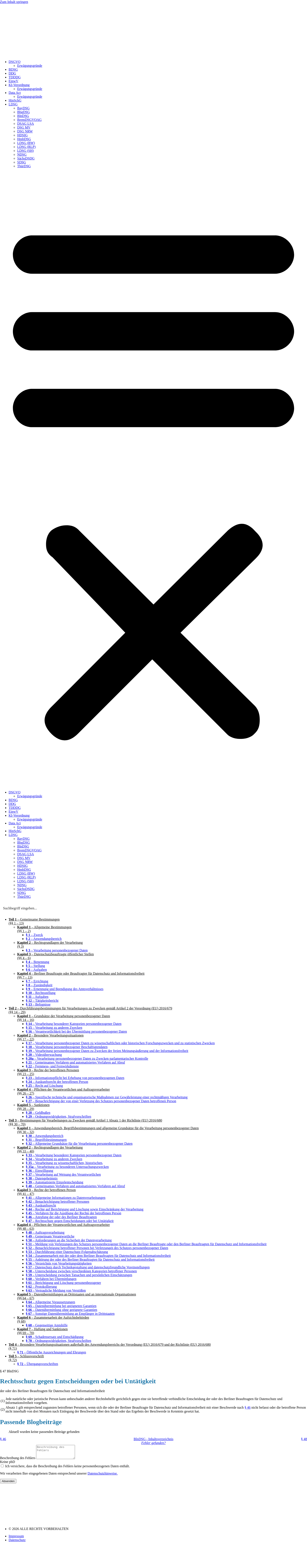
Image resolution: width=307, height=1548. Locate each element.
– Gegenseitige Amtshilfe (47, 1325)
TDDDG (15, 77)
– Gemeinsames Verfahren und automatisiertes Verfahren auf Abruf (75, 1062)
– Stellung (35, 966)
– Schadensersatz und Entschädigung (55, 1337)
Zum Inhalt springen (14, 2)
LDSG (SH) (25, 150)
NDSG (22, 154)
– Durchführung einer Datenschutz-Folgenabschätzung (67, 1252)
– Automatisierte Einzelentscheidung (54, 1182)
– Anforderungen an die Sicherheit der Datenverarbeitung (69, 1240)
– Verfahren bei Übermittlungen (51, 1279)
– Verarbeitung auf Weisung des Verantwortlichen (63, 1174)
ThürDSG (24, 166)
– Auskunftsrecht (41, 1205)
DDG (12, 73)
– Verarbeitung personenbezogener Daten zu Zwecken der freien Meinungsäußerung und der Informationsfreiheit (107, 1051)
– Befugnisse (38, 1004)
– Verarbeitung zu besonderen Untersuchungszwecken (67, 1167)
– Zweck (34, 935)
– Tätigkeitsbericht (42, 1000)
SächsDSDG (26, 158)
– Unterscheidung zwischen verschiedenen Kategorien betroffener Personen (81, 1271)
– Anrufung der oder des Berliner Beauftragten (61, 1217)
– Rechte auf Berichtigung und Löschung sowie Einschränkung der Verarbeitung (85, 1209)
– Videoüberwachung (44, 1054)
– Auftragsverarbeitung (45, 1232)
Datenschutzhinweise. (103, 1476)
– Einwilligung (39, 1170)
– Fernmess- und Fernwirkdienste (52, 1066)
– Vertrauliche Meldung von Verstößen (56, 1290)
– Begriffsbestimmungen (46, 1140)
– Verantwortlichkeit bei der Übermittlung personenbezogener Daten (76, 1031)
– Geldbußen (38, 1112)
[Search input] (153, 908)
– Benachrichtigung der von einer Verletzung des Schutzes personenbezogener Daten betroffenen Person (101, 1101)
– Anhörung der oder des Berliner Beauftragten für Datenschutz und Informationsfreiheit (90, 1259)
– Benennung (37, 962)
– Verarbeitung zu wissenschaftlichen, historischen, (64, 1163)
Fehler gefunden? (153, 1443)
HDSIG (22, 135)
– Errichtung (37, 981)
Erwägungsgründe (29, 65)
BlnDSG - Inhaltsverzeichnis (153, 1439)
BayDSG (23, 108)
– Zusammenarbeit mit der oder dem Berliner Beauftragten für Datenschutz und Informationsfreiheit (98, 1255)
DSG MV (24, 127)
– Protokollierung (41, 1286)
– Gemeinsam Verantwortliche (50, 1236)
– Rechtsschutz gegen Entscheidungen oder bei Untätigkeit (70, 1221)
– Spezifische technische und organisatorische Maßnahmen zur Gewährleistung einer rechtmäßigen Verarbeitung (107, 1097)
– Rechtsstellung (40, 993)
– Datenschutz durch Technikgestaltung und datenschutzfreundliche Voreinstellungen (88, 1267)
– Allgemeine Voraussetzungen (50, 1302)
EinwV (13, 81)
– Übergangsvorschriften (37, 1364)
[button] (153, 479)
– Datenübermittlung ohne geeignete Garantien (61, 1310)
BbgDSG (23, 112)
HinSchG (15, 100)
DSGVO (14, 62)
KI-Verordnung (19, 85)
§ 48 (304, 1439)
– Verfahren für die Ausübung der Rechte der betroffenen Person (73, 1213)
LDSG (13, 104)
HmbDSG (24, 139)
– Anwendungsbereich (44, 939)
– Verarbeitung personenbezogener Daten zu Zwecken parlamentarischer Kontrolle (87, 1058)
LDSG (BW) (26, 143)
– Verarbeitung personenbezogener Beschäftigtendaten (66, 1047)
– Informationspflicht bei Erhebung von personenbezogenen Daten (75, 1078)
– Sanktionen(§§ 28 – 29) (33, 1107)
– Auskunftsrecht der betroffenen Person (57, 1082)
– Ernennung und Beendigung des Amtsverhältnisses (64, 989)
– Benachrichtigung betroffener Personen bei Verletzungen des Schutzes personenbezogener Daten (97, 1248)
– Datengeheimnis (42, 1178)
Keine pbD (7, 1464)
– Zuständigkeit (39, 985)
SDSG (21, 162)
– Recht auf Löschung (44, 1085)
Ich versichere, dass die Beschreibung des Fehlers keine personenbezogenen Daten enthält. (67, 1468)
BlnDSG (23, 116)
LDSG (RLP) (26, 147)
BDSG (13, 69)
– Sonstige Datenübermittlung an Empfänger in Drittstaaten (70, 1313)
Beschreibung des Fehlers (18, 1460)
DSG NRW (25, 131)
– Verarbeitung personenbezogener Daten (57, 950)
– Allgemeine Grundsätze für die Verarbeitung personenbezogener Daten (79, 1143)
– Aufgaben (36, 969)
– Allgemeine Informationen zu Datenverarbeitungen (65, 1197)
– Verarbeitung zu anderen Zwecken (54, 1027)
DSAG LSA (25, 123)
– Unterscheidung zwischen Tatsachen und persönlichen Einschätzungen (79, 1275)
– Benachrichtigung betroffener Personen (57, 1201)
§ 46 (247, 1407)
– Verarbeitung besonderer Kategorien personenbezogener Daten (73, 1024)
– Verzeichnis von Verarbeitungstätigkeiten (59, 1263)
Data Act (15, 92)
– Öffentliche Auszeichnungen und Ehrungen (51, 1352)
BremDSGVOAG (29, 120)
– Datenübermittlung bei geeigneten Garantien (61, 1306)
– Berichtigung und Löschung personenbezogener (63, 1283)
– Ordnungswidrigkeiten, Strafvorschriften (58, 1116)
